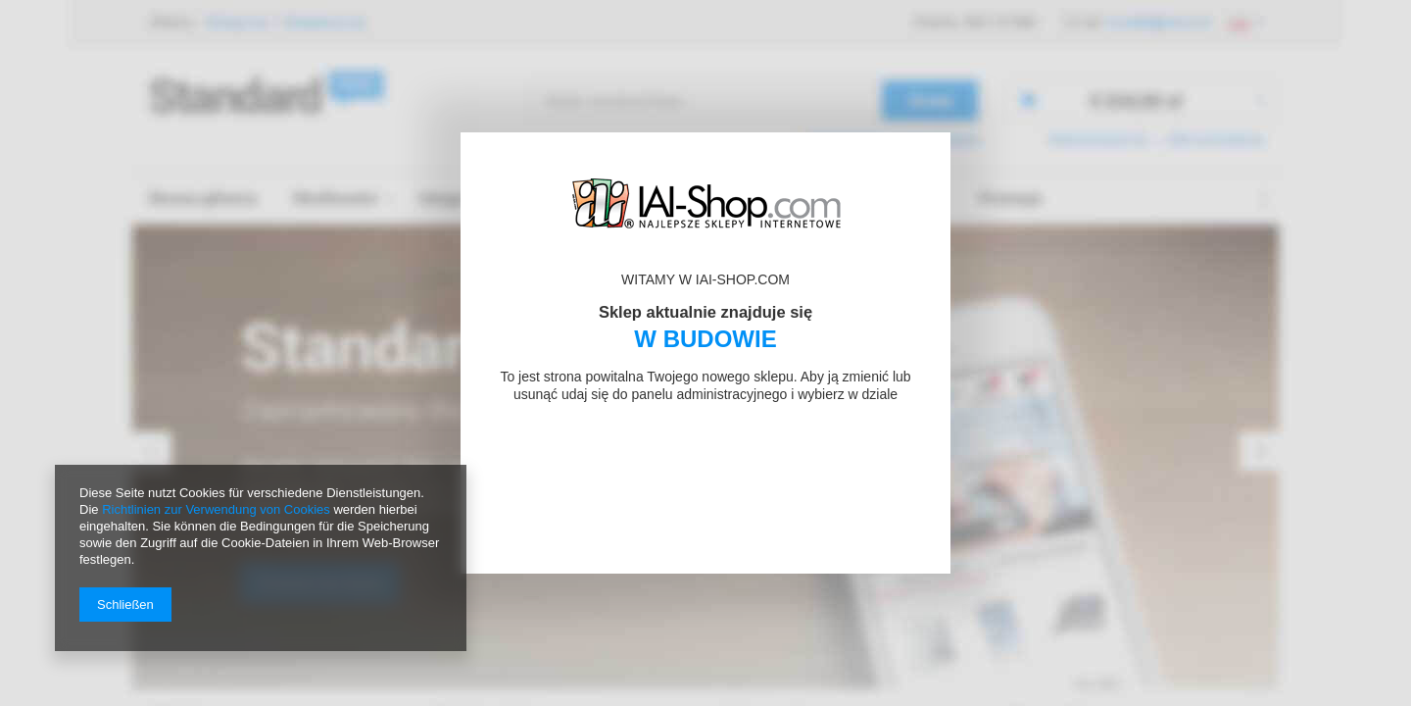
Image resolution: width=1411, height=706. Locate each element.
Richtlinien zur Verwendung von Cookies (216, 509)
